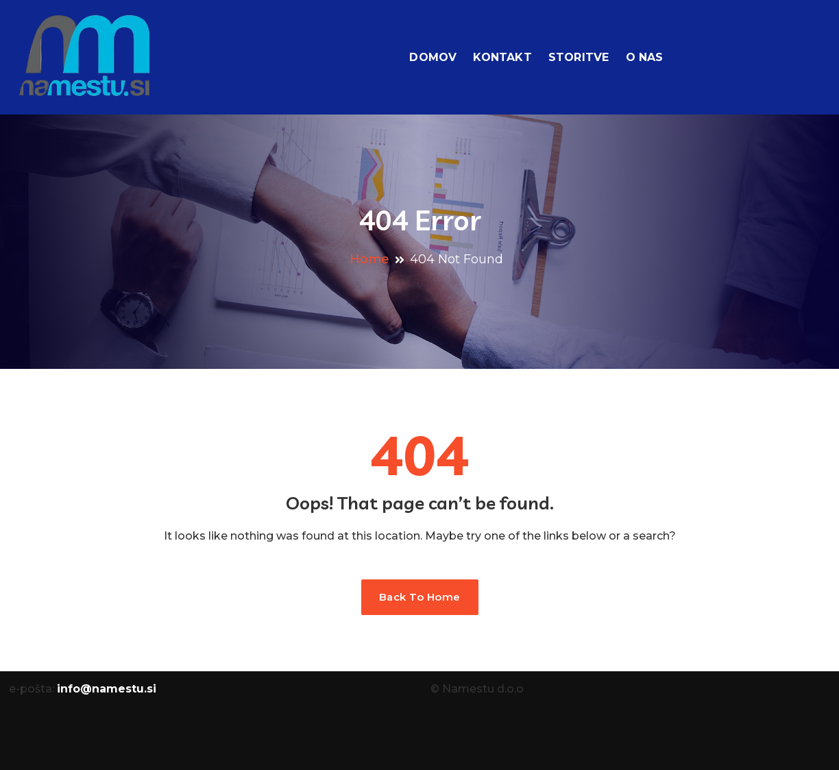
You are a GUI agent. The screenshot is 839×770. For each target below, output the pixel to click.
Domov (433, 57)
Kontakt (502, 57)
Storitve (578, 57)
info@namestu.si (106, 688)
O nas (645, 57)
